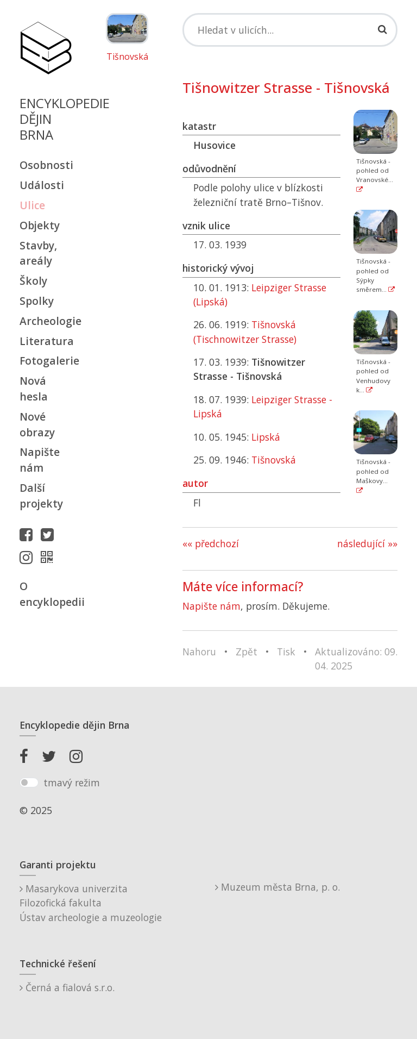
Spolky (37, 300)
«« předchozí (210, 543)
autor (195, 483)
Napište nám (40, 460)
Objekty (40, 225)
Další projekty (41, 495)
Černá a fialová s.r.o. (67, 987)
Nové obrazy (37, 424)
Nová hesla (34, 388)
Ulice (32, 205)
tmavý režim (71, 782)
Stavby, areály (38, 253)
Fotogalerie (46, 360)
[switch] (29, 782)
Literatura (46, 341)
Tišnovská (127, 57)
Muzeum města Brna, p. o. (277, 886)
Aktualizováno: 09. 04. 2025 (356, 658)
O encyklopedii (46, 594)
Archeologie (46, 321)
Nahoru (199, 651)
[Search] (289, 30)
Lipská (265, 436)
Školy (33, 280)
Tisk (286, 651)
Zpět (246, 651)
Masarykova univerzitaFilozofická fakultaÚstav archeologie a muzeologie (91, 903)
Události (42, 185)
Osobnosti (46, 165)
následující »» (367, 543)
